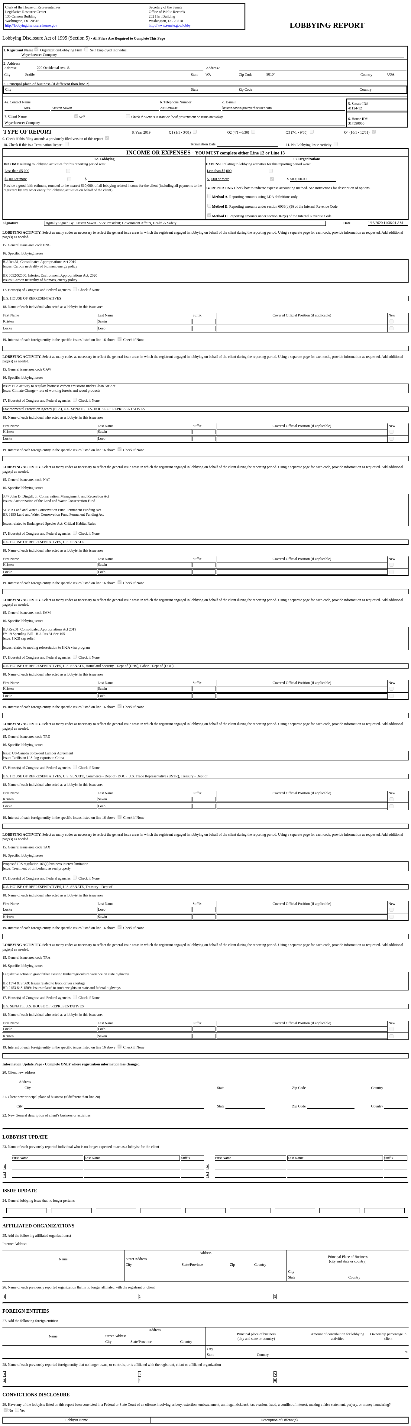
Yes (20, 1410)
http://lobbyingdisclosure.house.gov (31, 25)
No (9, 1410)
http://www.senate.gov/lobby (170, 25)
